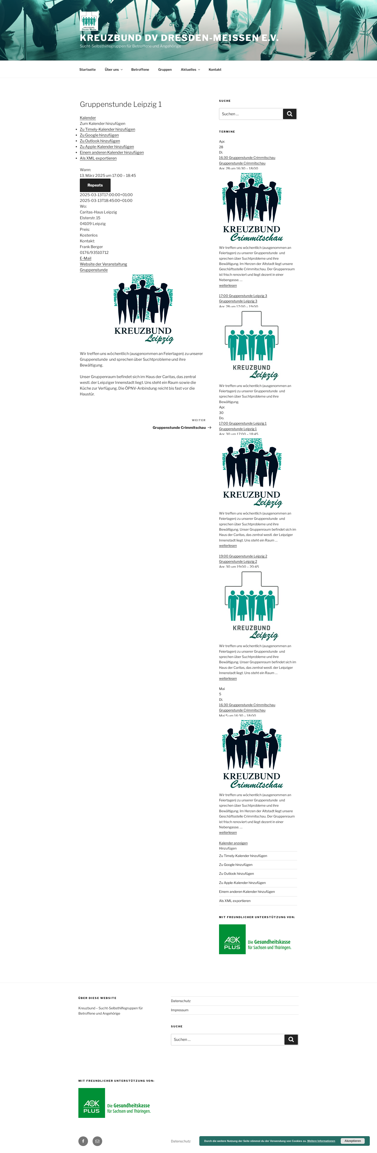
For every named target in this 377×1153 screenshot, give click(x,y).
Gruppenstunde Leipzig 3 (238, 301)
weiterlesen (228, 285)
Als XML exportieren (98, 158)
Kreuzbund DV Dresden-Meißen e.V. (179, 37)
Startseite (87, 69)
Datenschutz (181, 1001)
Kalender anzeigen (233, 843)
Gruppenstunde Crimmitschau (242, 163)
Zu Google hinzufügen (99, 135)
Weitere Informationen (321, 1141)
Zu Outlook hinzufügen (100, 141)
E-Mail (85, 258)
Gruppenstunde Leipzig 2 (238, 561)
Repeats (95, 185)
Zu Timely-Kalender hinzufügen (107, 129)
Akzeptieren (353, 1141)
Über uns (114, 69)
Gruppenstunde (94, 270)
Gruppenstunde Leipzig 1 (238, 429)
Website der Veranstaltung (103, 264)
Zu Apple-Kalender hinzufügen (107, 146)
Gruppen (165, 69)
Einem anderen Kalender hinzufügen (112, 152)
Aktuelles (191, 69)
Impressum (179, 1010)
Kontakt (215, 69)
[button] (102, 123)
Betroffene (140, 69)
